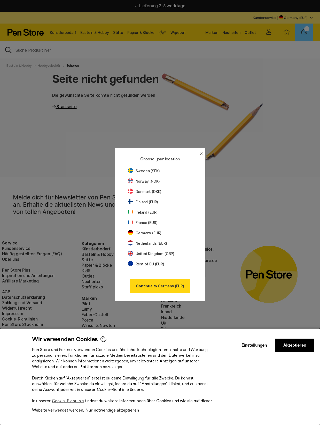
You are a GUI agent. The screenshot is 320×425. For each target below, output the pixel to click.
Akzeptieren (294, 345)
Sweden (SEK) (144, 171)
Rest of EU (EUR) (146, 264)
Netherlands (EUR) (147, 243)
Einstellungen (254, 345)
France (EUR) (143, 222)
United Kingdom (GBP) (151, 253)
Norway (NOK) (144, 181)
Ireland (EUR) (143, 212)
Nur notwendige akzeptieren (112, 410)
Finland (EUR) (143, 202)
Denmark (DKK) (145, 191)
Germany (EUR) (145, 233)
